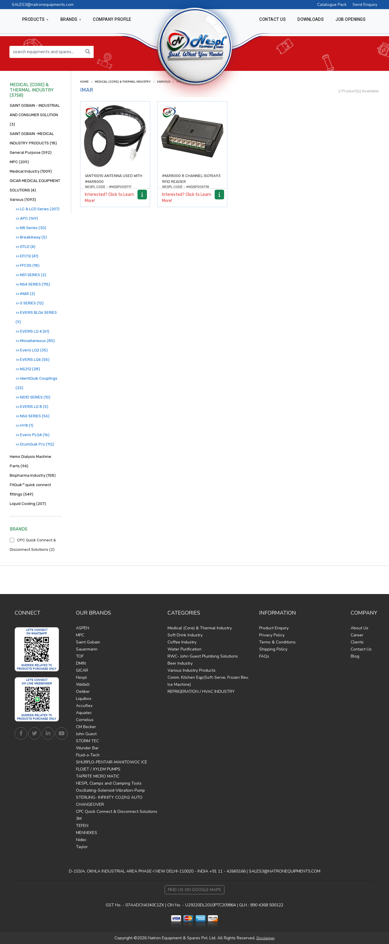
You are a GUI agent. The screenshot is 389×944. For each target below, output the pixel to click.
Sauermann (86, 649)
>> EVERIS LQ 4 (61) (32, 331)
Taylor (82, 847)
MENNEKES (86, 832)
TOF (80, 656)
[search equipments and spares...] (45, 52)
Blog (355, 656)
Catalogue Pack (332, 4)
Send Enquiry (364, 4)
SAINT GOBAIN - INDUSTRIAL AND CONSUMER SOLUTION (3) (35, 114)
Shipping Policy (273, 649)
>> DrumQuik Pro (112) (35, 444)
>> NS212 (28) (28, 369)
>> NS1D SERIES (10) (33, 397)
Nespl (81, 677)
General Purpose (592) (31, 152)
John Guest (86, 734)
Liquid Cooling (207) (28, 503)
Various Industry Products (192, 670)
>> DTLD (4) (25, 246)
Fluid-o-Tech (88, 755)
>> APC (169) (27, 218)
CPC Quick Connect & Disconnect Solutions (116, 811)
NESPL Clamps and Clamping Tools (109, 783)
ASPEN (82, 628)
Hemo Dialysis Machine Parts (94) (30, 461)
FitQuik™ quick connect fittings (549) (30, 489)
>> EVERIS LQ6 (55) (32, 359)
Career (357, 635)
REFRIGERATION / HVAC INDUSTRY (201, 691)
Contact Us (361, 649)
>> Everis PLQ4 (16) (32, 435)
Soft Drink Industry (185, 635)
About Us (359, 628)
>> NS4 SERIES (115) (33, 284)
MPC (80, 635)
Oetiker (83, 691)
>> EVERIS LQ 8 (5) (32, 406)
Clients (357, 642)
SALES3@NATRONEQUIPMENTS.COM (284, 871)
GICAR (82, 670)
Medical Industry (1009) (31, 171)
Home (84, 82)
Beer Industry (180, 663)
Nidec (81, 840)
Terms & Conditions (277, 642)
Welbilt (83, 684)
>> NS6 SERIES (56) (32, 416)
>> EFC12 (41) (27, 256)
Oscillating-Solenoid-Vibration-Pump (110, 790)
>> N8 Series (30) (31, 228)
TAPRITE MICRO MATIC (97, 776)
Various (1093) (23, 199)
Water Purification (184, 649)
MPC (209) (19, 162)
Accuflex (84, 705)
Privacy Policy (271, 635)
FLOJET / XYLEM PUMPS (98, 769)
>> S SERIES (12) (30, 303)
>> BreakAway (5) (31, 237)
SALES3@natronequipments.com (43, 4)
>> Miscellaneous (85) (35, 340)
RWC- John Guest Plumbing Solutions (203, 656)
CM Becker (86, 727)
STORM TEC (87, 741)
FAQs (264, 656)
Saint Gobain (88, 642)
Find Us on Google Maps (194, 890)
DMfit (81, 663)
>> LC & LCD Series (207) (37, 209)
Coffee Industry (182, 642)
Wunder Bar (87, 748)
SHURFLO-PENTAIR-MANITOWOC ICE (111, 762)
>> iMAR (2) (25, 293)
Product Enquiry (274, 628)
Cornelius (85, 720)
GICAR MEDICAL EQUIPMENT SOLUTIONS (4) (35, 185)
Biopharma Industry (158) (33, 475)
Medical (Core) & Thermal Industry (123, 82)
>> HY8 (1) (24, 425)
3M (79, 818)
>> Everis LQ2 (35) (32, 350)
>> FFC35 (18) (27, 265)
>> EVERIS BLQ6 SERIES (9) (36, 317)
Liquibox (83, 698)
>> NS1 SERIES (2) (31, 275)
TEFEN (82, 825)
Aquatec (84, 712)
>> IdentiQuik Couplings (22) (36, 383)
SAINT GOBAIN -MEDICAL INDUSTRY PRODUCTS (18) (33, 138)
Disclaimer (265, 938)
